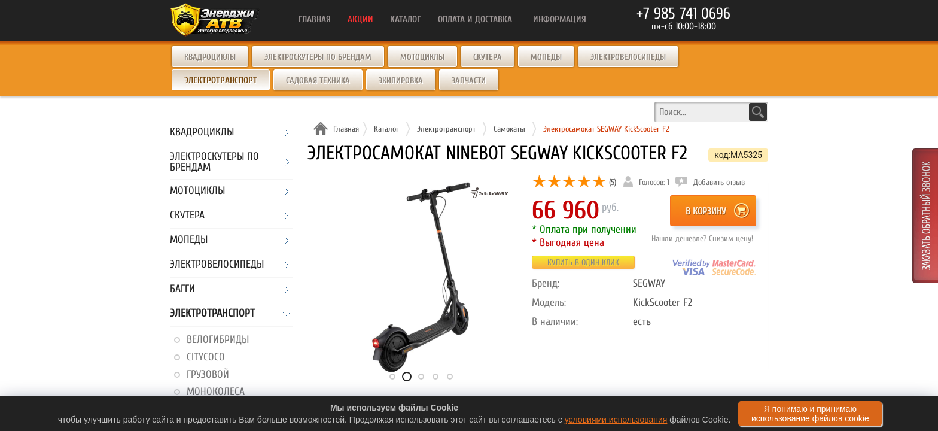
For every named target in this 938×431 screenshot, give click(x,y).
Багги (182, 289)
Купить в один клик (583, 262)
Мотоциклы (422, 57)
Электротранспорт (212, 314)
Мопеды (546, 57)
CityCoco (206, 357)
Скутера (487, 57)
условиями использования (616, 419)
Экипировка (401, 80)
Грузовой (208, 374)
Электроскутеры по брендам (317, 57)
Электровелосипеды (628, 57)
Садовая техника (318, 80)
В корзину (706, 211)
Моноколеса (216, 392)
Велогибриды (218, 339)
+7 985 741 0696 (683, 14)
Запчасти (469, 80)
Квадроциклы (210, 57)
